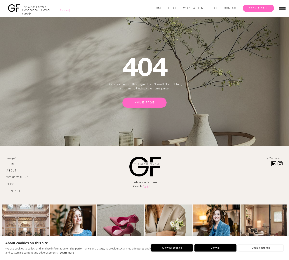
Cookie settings (261, 247)
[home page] (144, 103)
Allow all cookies (172, 247)
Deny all (215, 247)
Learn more (67, 252)
